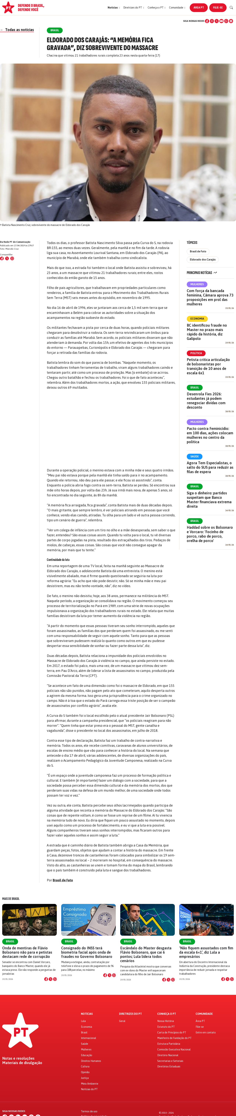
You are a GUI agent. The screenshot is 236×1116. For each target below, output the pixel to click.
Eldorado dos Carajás (203, 259)
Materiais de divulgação (22, 1063)
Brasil (194, 387)
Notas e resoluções (18, 1058)
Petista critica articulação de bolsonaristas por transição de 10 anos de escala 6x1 (208, 366)
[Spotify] (231, 21)
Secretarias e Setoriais (170, 1060)
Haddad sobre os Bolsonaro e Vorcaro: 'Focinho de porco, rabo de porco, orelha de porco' (210, 534)
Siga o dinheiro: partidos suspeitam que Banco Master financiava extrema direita (209, 499)
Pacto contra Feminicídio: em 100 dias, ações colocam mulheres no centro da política (210, 435)
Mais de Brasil (11, 899)
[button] (113, 7)
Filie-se (218, 7)
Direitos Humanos (91, 1060)
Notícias (87, 1014)
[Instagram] (212, 21)
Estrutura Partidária (168, 1043)
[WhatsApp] (226, 21)
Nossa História (165, 1021)
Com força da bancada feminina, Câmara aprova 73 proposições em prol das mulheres (210, 297)
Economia (197, 318)
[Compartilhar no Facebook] (2, 258)
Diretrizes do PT (130, 1014)
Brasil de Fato (63, 880)
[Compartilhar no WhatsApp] (12, 258)
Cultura (85, 1066)
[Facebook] (207, 21)
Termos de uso (89, 1111)
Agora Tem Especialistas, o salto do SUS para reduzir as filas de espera (210, 467)
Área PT (199, 7)
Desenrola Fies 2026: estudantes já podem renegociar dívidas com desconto (206, 400)
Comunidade (204, 1014)
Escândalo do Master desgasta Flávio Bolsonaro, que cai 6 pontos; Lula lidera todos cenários (145, 954)
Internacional (88, 1038)
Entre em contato (206, 1032)
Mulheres (197, 284)
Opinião (85, 1072)
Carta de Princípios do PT (171, 1032)
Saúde (194, 456)
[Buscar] (231, 7)
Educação (86, 1055)
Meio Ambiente (89, 1083)
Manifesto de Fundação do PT (174, 1038)
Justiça (85, 1077)
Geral (122, 1021)
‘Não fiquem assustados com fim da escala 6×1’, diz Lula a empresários (206, 952)
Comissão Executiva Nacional (174, 1049)
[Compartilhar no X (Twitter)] (7, 258)
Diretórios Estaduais (168, 1066)
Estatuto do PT (166, 1026)
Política (196, 353)
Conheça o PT (166, 1014)
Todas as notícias (17, 30)
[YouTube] (221, 21)
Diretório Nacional (167, 1055)
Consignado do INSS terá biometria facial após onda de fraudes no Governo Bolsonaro (86, 952)
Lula (83, 1021)
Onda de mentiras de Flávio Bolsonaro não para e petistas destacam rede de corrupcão (27, 952)
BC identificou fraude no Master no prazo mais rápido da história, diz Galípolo (207, 332)
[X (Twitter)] (217, 21)
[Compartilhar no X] (50, 979)
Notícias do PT (89, 1089)
